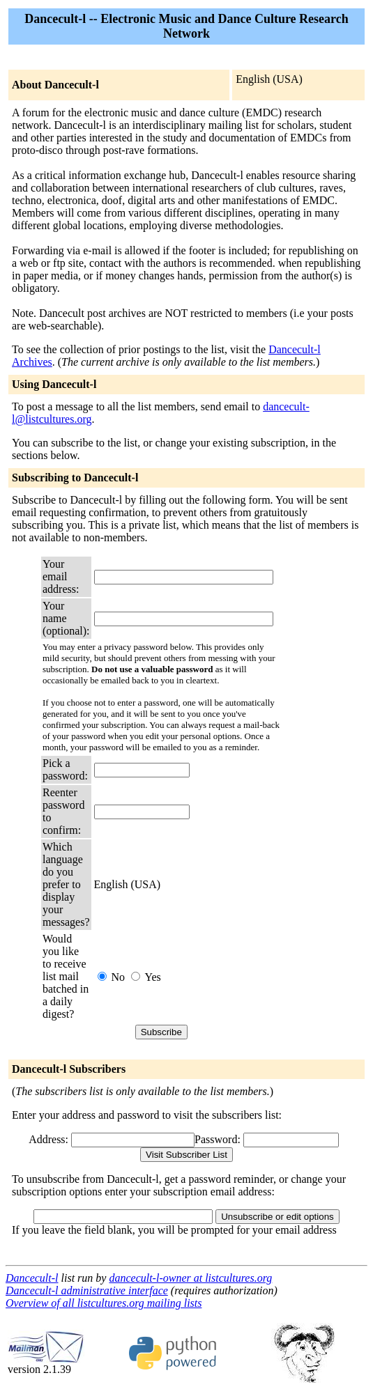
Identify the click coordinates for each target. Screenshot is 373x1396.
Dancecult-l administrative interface (87, 1290)
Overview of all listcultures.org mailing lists (103, 1303)
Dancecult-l (32, 1278)
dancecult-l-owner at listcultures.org (190, 1278)
